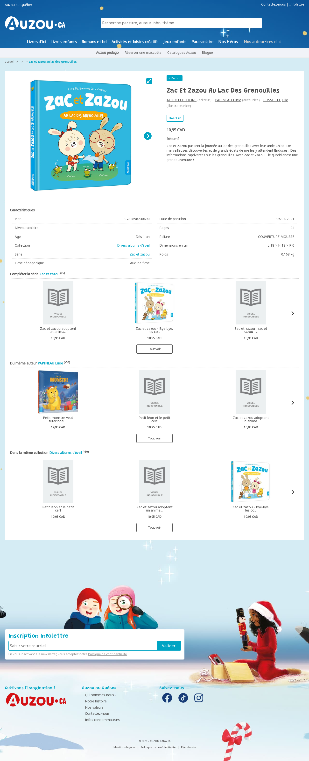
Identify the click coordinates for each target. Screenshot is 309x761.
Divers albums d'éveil (133, 245)
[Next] (147, 136)
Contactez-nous (273, 4)
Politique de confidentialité (107, 654)
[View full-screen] (149, 81)
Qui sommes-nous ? (99, 695)
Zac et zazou (140, 254)
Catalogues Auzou (181, 52)
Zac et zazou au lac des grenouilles (53, 62)
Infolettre (296, 4)
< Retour (174, 78)
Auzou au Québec (18, 5)
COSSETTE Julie (275, 100)
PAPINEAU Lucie (228, 100)
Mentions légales (124, 747)
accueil (9, 62)
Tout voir (154, 349)
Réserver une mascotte (143, 52)
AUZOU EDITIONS (182, 100)
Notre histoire (94, 701)
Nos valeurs (92, 707)
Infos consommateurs (100, 719)
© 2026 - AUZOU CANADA (154, 741)
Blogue (207, 52)
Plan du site (188, 747)
